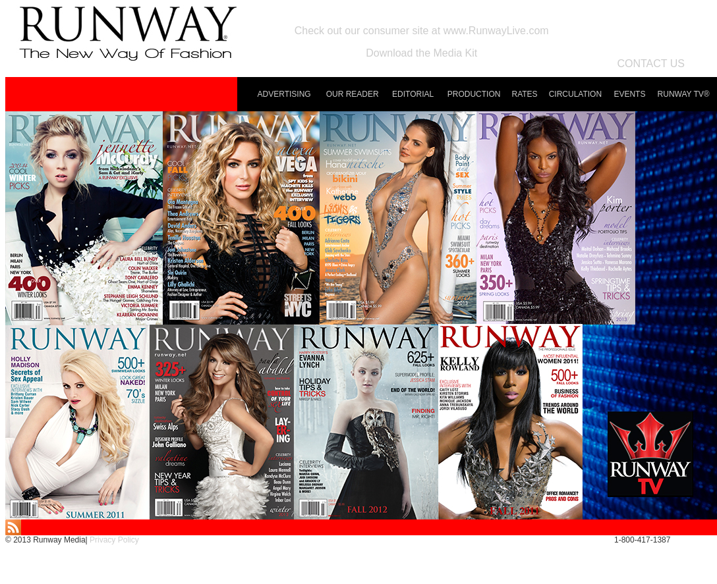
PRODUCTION (474, 94)
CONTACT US (651, 63)
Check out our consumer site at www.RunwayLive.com (422, 30)
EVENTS (629, 94)
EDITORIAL (413, 94)
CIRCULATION (575, 94)
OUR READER (352, 94)
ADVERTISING (284, 94)
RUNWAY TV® (684, 94)
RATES (525, 94)
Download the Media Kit (421, 53)
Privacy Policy (114, 539)
